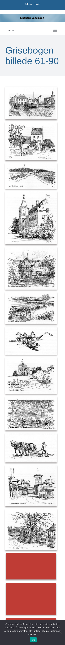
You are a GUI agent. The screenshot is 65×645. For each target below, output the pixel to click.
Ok (33, 640)
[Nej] (60, 632)
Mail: (38, 4)
